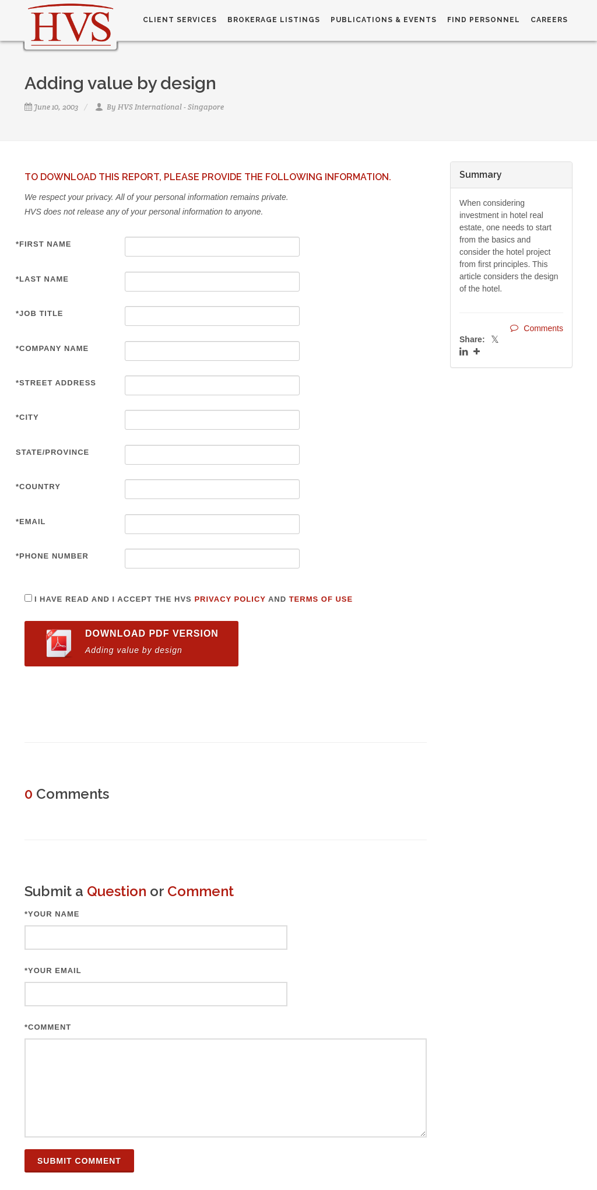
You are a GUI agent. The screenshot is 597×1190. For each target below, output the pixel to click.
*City (27, 417)
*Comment (47, 1027)
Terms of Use (321, 599)
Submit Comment (79, 1161)
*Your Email (53, 970)
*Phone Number (52, 556)
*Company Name (52, 348)
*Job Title (40, 313)
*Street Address (56, 382)
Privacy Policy (229, 599)
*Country (38, 486)
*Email (31, 521)
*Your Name (52, 914)
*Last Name (42, 279)
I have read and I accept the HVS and (193, 599)
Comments (536, 328)
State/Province (52, 452)
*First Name (44, 244)
